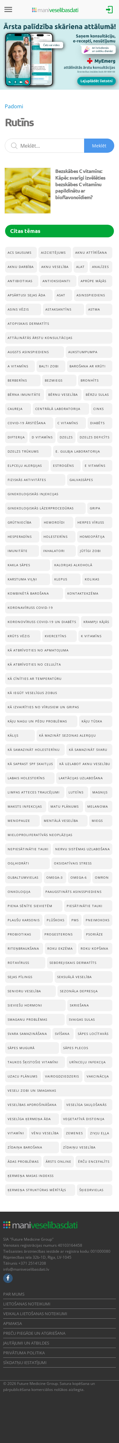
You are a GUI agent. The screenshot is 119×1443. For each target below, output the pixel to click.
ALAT (80, 266)
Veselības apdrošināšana (32, 1104)
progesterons (58, 934)
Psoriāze (94, 934)
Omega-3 (54, 877)
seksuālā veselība (74, 977)
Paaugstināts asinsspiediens (73, 891)
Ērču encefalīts (93, 1161)
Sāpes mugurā (21, 1048)
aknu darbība (21, 266)
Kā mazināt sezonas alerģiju (67, 735)
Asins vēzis (18, 309)
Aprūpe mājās (93, 281)
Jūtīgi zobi (90, 551)
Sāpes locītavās (93, 1033)
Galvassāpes (81, 480)
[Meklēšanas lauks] (59, 146)
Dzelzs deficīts (94, 437)
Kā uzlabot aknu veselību (84, 764)
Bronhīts (90, 380)
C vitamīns (67, 423)
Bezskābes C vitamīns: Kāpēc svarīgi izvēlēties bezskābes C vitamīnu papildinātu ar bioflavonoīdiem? (80, 184)
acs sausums (19, 252)
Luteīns (76, 792)
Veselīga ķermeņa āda (29, 1119)
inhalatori (54, 551)
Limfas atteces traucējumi (34, 792)
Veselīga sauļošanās (86, 1104)
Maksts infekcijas (25, 806)
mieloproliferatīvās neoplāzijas (40, 835)
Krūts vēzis (19, 636)
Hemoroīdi (54, 522)
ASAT (61, 295)
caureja (15, 409)
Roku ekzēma (60, 948)
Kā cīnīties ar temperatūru (35, 678)
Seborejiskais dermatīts (73, 962)
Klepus (60, 579)
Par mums (13, 1294)
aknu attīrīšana (91, 252)
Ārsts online (58, 1161)
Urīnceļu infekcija (87, 1062)
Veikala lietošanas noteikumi (35, 1313)
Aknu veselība (55, 266)
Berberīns (17, 380)
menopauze (19, 820)
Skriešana (79, 1005)
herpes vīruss (90, 522)
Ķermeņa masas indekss (31, 1175)
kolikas (92, 579)
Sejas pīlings (20, 977)
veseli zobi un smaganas (32, 1090)
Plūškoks (55, 920)
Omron (102, 877)
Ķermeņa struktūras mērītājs (37, 1190)
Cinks (98, 409)
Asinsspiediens (90, 295)
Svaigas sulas (82, 1019)
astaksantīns (58, 309)
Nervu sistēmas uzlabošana (82, 849)
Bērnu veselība (63, 394)
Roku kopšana (94, 948)
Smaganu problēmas (27, 1019)
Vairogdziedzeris (62, 1076)
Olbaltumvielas (23, 877)
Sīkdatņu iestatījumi (25, 1362)
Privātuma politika (24, 1353)
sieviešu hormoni (25, 1005)
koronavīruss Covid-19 (30, 607)
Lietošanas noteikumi (26, 1304)
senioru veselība (24, 991)
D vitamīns (42, 437)
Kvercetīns (55, 636)
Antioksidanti (56, 281)
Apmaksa (12, 1323)
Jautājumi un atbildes (26, 1343)
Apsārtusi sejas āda (26, 295)
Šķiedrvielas (91, 1190)
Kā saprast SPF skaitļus (30, 764)
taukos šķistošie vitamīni (33, 1062)
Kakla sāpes (19, 565)
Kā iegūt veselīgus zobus (32, 693)
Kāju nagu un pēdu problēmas (37, 721)
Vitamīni (16, 1133)
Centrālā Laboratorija (57, 409)
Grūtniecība (19, 522)
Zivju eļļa (99, 1133)
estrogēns (63, 465)
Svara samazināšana (27, 1033)
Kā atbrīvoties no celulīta (34, 664)
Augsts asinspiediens (28, 352)
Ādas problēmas (23, 1161)
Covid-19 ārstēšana (27, 423)
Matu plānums (64, 806)
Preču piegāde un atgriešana (34, 1333)
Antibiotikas (20, 281)
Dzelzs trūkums (23, 451)
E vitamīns (95, 465)
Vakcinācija (98, 1076)
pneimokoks (97, 920)
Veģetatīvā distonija (83, 1119)
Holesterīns (55, 536)
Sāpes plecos (75, 1048)
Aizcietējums (53, 252)
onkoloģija (19, 891)
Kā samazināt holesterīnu (34, 749)
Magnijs (100, 792)
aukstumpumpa (82, 352)
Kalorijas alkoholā (73, 565)
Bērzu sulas (97, 394)
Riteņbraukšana (23, 948)
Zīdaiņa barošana (25, 1147)
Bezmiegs (54, 380)
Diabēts (97, 423)
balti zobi (49, 366)
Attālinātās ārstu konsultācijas (40, 338)
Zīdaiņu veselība (79, 1147)
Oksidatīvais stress (73, 863)
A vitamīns (18, 366)
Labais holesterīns (26, 778)
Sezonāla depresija (79, 991)
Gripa (95, 508)
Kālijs (13, 735)
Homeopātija (92, 536)
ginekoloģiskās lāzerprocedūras (41, 508)
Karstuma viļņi (22, 579)
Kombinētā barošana (28, 593)
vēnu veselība (45, 1133)
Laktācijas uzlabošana (81, 778)
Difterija (16, 437)
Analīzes (100, 266)
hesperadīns (20, 536)
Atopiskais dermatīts (28, 323)
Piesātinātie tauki (84, 906)
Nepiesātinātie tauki (28, 849)
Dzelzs (66, 437)
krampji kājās (96, 622)
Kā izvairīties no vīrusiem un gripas (43, 707)
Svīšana (62, 1033)
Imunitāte (18, 551)
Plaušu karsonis (24, 920)
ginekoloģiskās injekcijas (33, 494)
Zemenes (74, 1133)
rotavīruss (18, 962)
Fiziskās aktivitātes (27, 480)
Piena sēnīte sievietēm (30, 906)
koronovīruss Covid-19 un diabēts (42, 622)
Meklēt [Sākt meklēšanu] (99, 146)
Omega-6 (78, 877)
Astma (94, 309)
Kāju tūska (92, 721)
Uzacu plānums (22, 1076)
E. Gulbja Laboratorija (78, 451)
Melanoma (97, 806)
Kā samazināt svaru (88, 749)
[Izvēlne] (8, 9)
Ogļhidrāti (18, 863)
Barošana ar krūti (87, 366)
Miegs (97, 820)
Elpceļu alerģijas (25, 465)
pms (75, 920)
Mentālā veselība (61, 820)
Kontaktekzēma (82, 593)
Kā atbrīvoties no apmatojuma (38, 650)
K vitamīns (91, 636)
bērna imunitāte (24, 394)
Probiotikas (19, 934)
